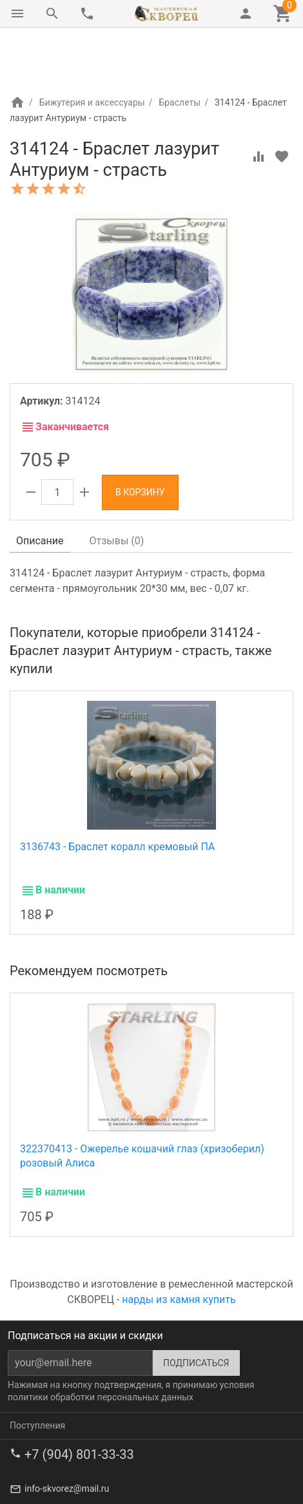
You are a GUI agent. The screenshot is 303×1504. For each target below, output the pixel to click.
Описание (40, 487)
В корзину (140, 438)
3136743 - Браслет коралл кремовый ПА (117, 792)
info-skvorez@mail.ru (66, 1434)
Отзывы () (117, 487)
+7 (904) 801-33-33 (79, 1400)
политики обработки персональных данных (100, 1343)
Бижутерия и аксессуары (92, 48)
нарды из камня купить (178, 1245)
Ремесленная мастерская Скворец (142, 1479)
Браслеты (179, 48)
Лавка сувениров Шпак (59, 1492)
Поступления (37, 1371)
